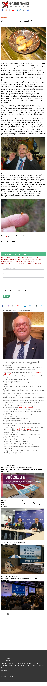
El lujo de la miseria (8, 544)
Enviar (6, 296)
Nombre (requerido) (10, 268)
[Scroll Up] (5, 678)
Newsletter (8, 660)
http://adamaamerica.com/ (24, 429)
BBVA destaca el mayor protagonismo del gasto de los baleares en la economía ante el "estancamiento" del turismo (22, 505)
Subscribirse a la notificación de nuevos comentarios (23, 291)
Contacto (7, 658)
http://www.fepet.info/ (26, 408)
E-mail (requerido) (9, 274)
